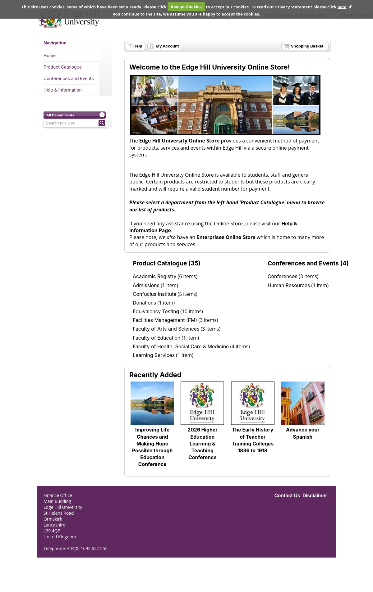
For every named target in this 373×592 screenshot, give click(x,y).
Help (137, 46)
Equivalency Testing (156, 311)
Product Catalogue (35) (166, 263)
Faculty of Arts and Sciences (166, 329)
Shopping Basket (307, 46)
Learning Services (154, 355)
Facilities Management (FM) (165, 320)
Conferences (282, 276)
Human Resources (289, 285)
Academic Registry (154, 276)
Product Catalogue (63, 67)
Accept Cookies (186, 6)
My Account (167, 46)
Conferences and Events (69, 78)
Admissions (146, 285)
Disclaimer (314, 496)
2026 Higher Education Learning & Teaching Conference (202, 443)
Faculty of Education (156, 338)
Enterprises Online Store (226, 237)
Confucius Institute (154, 294)
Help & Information (63, 90)
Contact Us (287, 496)
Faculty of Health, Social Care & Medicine (181, 347)
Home (50, 55)
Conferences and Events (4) (308, 263)
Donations (144, 303)
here (342, 6)
